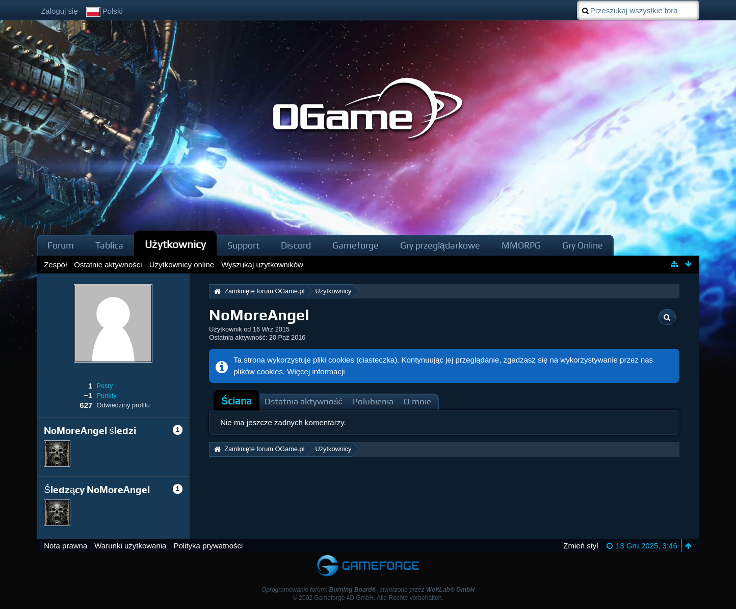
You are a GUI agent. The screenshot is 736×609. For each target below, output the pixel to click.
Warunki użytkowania (130, 545)
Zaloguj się (59, 11)
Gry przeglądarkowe (440, 245)
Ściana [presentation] (236, 401)
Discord (296, 245)
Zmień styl (580, 545)
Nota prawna (65, 545)
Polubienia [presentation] (373, 401)
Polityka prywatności (208, 545)
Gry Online (582, 245)
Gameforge (355, 245)
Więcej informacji (316, 371)
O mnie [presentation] (417, 401)
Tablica (109, 245)
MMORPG (521, 245)
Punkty (107, 395)
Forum (60, 245)
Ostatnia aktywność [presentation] (304, 401)
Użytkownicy (175, 244)
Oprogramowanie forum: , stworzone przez (368, 589)
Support (243, 245)
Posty (105, 386)
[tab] (236, 401)
